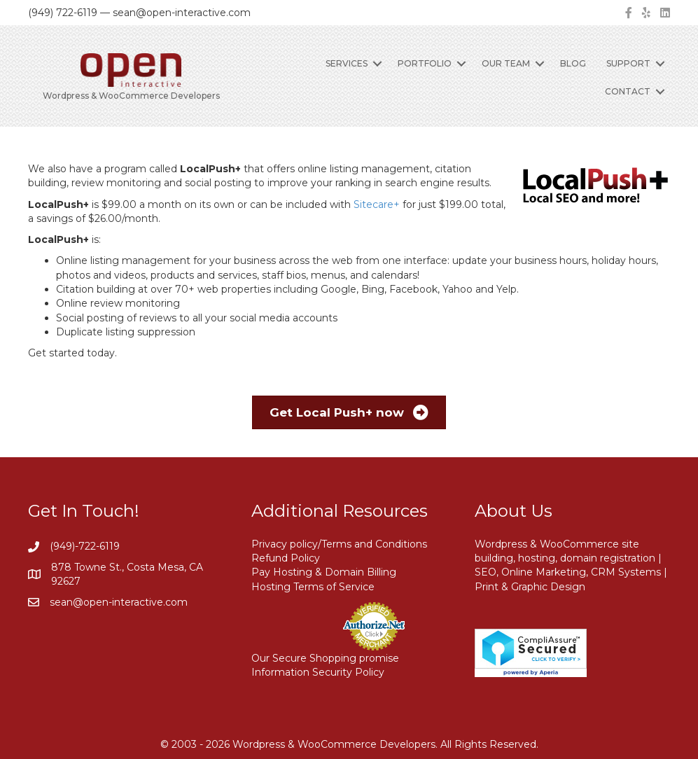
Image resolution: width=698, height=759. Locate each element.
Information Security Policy (317, 672)
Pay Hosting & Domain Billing (323, 572)
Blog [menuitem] (573, 63)
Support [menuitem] (628, 63)
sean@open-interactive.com (119, 602)
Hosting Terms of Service (313, 586)
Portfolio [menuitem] (425, 63)
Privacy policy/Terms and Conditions (339, 544)
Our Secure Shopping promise (325, 658)
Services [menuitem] (347, 63)
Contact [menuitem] (627, 91)
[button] (377, 64)
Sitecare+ (377, 204)
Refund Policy (285, 558)
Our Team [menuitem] (506, 63)
